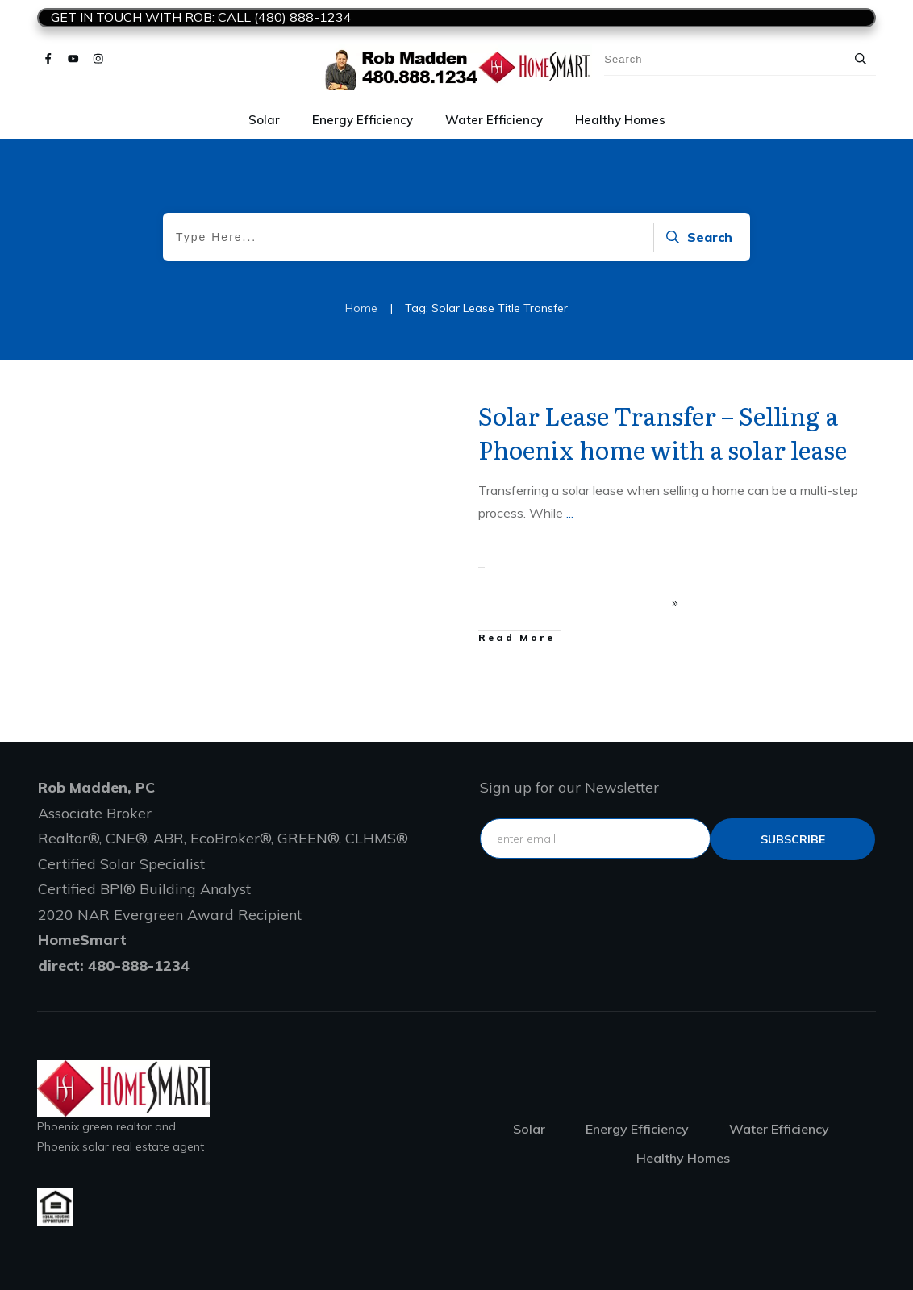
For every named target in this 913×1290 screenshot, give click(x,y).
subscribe (793, 839)
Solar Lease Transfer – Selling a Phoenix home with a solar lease (662, 432)
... (569, 513)
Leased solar (399, 410)
